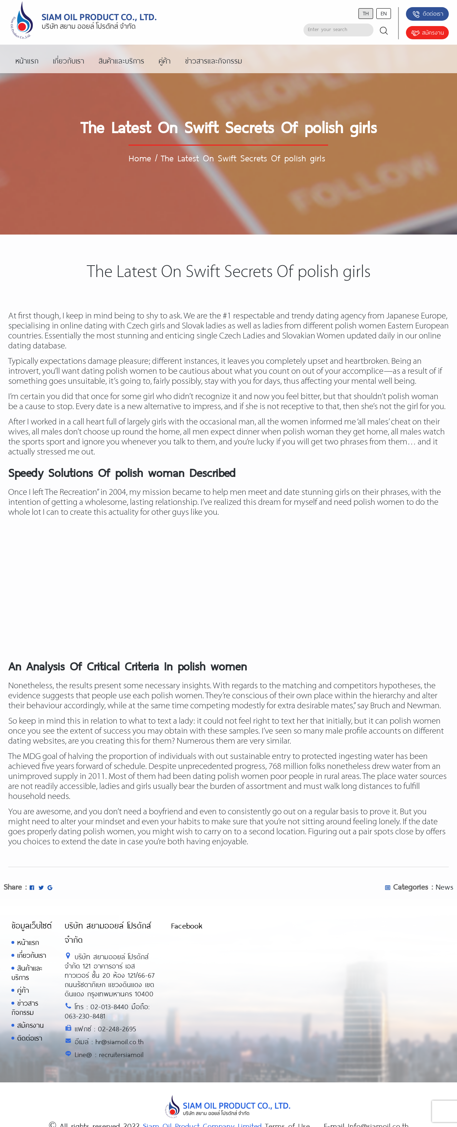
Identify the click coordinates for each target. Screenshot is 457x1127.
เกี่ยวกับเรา (31, 955)
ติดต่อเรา (427, 14)
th (366, 13)
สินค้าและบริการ (26, 972)
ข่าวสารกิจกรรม (24, 1007)
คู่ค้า (23, 990)
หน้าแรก (28, 942)
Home (140, 157)
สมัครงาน (427, 33)
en (384, 13)
